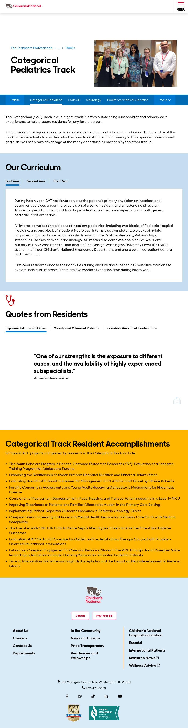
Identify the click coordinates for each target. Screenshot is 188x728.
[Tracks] (15, 100)
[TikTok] (93, 696)
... (59, 48)
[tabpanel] (94, 235)
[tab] (14, 181)
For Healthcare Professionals (32, 48)
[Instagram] (79, 696)
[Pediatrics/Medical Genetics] (127, 100)
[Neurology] (93, 100)
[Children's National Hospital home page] (24, 6)
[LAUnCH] (74, 100)
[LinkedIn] (106, 696)
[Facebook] (67, 696)
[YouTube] (120, 696)
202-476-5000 (94, 688)
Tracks (70, 48)
